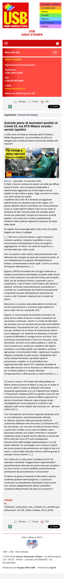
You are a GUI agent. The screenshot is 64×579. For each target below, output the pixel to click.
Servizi (44, 12)
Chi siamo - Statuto (50, 4)
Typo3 (53, 567)
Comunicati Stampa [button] (28, 115)
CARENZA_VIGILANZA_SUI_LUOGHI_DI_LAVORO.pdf (31, 507)
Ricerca (45, 19)
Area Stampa (47, 23)
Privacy (45, 26)
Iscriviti (44, 15)
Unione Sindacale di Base (29, 556)
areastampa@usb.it (15, 88)
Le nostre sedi (48, 8)
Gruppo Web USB (26, 567)
